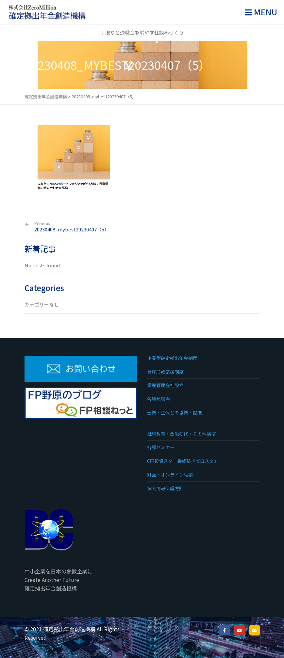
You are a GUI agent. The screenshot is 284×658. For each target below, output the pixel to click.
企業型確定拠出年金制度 (172, 358)
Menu (264, 12)
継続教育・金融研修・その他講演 (181, 434)
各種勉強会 (158, 399)
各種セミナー (161, 447)
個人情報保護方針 (165, 488)
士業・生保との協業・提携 (174, 412)
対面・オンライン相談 (170, 474)
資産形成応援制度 (165, 371)
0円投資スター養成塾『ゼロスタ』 (182, 461)
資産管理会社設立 (165, 385)
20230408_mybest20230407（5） (71, 227)
